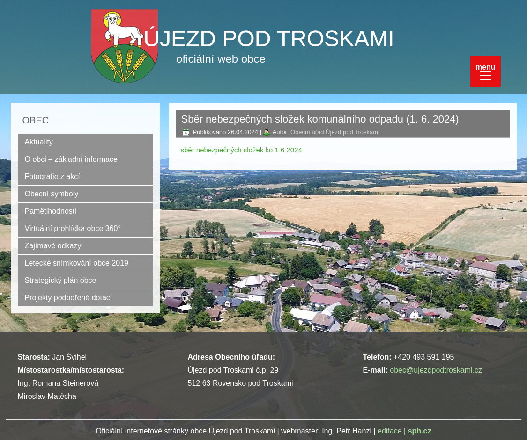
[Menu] (485, 71)
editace (390, 431)
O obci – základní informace (71, 159)
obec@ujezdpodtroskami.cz (436, 370)
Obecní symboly (52, 194)
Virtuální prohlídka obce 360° (73, 228)
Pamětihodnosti (50, 211)
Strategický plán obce (60, 280)
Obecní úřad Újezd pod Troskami (334, 132)
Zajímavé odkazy (53, 246)
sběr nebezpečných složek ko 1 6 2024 (241, 150)
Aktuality (39, 142)
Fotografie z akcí (52, 176)
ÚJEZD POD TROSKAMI (268, 38)
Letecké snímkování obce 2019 (76, 263)
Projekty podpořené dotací (68, 298)
